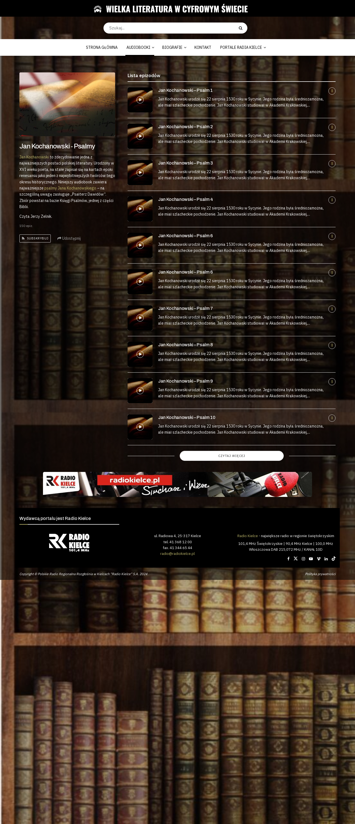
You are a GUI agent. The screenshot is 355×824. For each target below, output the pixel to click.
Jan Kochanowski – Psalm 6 (185, 235)
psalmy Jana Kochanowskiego (70, 188)
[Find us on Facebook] (288, 559)
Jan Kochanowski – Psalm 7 (185, 308)
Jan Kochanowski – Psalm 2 (185, 126)
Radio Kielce (247, 535)
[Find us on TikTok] (334, 559)
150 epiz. (26, 226)
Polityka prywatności (320, 574)
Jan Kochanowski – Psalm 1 (185, 90)
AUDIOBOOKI (138, 47)
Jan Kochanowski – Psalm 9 (185, 381)
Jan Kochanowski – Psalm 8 (185, 344)
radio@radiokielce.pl (177, 553)
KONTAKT (202, 47)
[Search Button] (241, 28)
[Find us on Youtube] (311, 559)
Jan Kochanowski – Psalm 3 (185, 163)
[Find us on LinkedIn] (326, 559)
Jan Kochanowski (34, 157)
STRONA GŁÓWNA (102, 47)
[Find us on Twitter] (295, 559)
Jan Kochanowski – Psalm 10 (186, 417)
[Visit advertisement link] (177, 484)
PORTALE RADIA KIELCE (241, 47)
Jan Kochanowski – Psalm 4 (185, 199)
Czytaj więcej (231, 456)
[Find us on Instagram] (303, 559)
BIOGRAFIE (172, 47)
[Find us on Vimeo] (319, 559)
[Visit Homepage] (175, 8)
